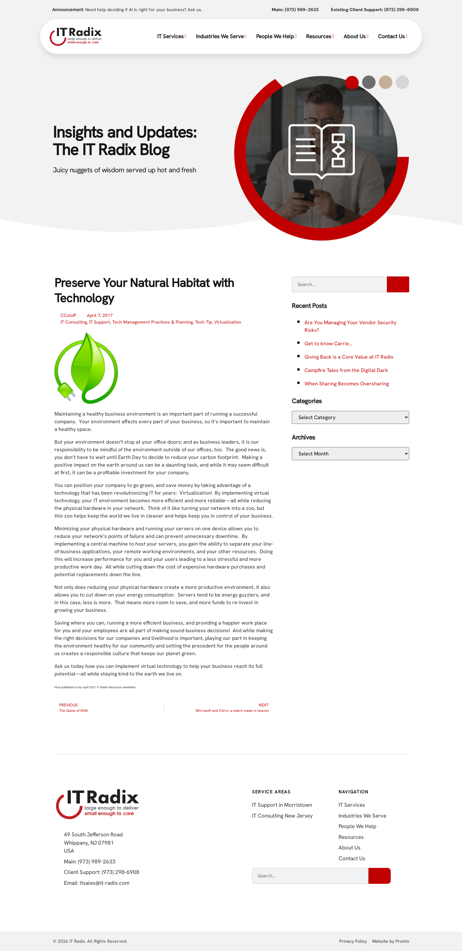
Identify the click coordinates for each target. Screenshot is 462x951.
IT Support (99, 322)
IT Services (171, 36)
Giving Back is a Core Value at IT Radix (348, 357)
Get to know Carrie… (328, 343)
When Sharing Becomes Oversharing (346, 383)
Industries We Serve (221, 36)
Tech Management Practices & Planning (152, 322)
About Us (356, 36)
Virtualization (227, 322)
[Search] (398, 284)
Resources (320, 36)
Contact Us (393, 36)
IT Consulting (73, 322)
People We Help (276, 36)
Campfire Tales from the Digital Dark (346, 370)
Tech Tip (203, 322)
